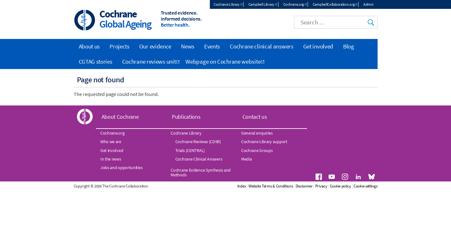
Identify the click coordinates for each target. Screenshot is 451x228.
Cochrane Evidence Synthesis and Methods (201, 172)
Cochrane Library (227, 4)
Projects (119, 46)
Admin (368, 4)
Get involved (318, 46)
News (187, 46)
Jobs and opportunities (121, 167)
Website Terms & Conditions (270, 186)
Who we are (110, 141)
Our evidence (155, 46)
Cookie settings (366, 186)
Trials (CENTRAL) (190, 150)
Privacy (321, 186)
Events (212, 46)
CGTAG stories (95, 61)
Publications (186, 116)
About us (89, 46)
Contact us (254, 116)
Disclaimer (304, 186)
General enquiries (257, 133)
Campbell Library (261, 4)
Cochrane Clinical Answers (198, 159)
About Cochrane (120, 116)
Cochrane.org (293, 4)
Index (241, 186)
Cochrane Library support (264, 141)
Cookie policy (340, 186)
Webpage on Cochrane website (222, 61)
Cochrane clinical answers (261, 46)
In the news (110, 159)
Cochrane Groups (257, 150)
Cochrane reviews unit (149, 61)
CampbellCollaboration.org (334, 4)
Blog (348, 46)
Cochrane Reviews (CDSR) (198, 141)
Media (246, 159)
